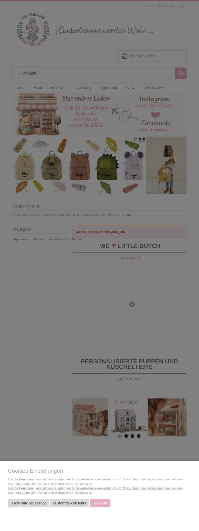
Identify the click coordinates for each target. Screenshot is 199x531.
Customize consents (69, 503)
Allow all (100, 503)
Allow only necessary (28, 503)
